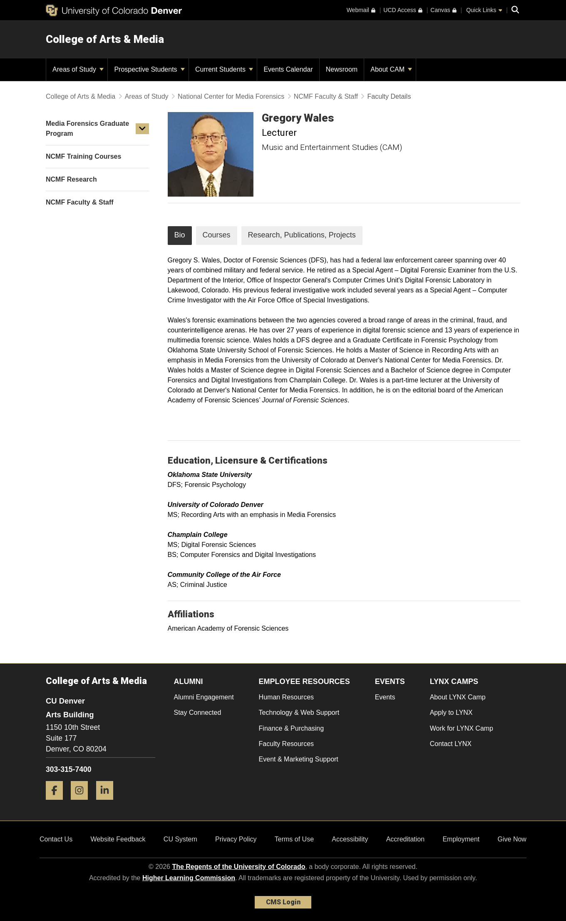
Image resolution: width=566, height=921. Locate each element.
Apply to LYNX (451, 712)
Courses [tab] (217, 235)
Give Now (512, 839)
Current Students (224, 69)
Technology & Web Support (299, 712)
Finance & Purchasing (291, 728)
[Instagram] (82, 802)
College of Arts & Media (105, 39)
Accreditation (405, 839)
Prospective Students (149, 69)
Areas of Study (78, 69)
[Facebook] (57, 802)
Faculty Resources (286, 743)
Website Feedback (117, 839)
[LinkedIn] (107, 802)
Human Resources (286, 697)
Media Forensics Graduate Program (87, 128)
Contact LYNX (451, 743)
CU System (180, 839)
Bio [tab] (179, 235)
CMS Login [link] (283, 902)
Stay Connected (197, 712)
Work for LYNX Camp (461, 728)
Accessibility (350, 839)
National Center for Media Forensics (231, 96)
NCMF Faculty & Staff (326, 96)
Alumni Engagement (204, 697)
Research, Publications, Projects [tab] (302, 235)
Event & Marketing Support (298, 759)
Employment (460, 839)
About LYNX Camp (458, 697)
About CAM (391, 69)
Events (385, 697)
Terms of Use (294, 839)
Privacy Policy (236, 839)
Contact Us (56, 839)
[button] (142, 128)
